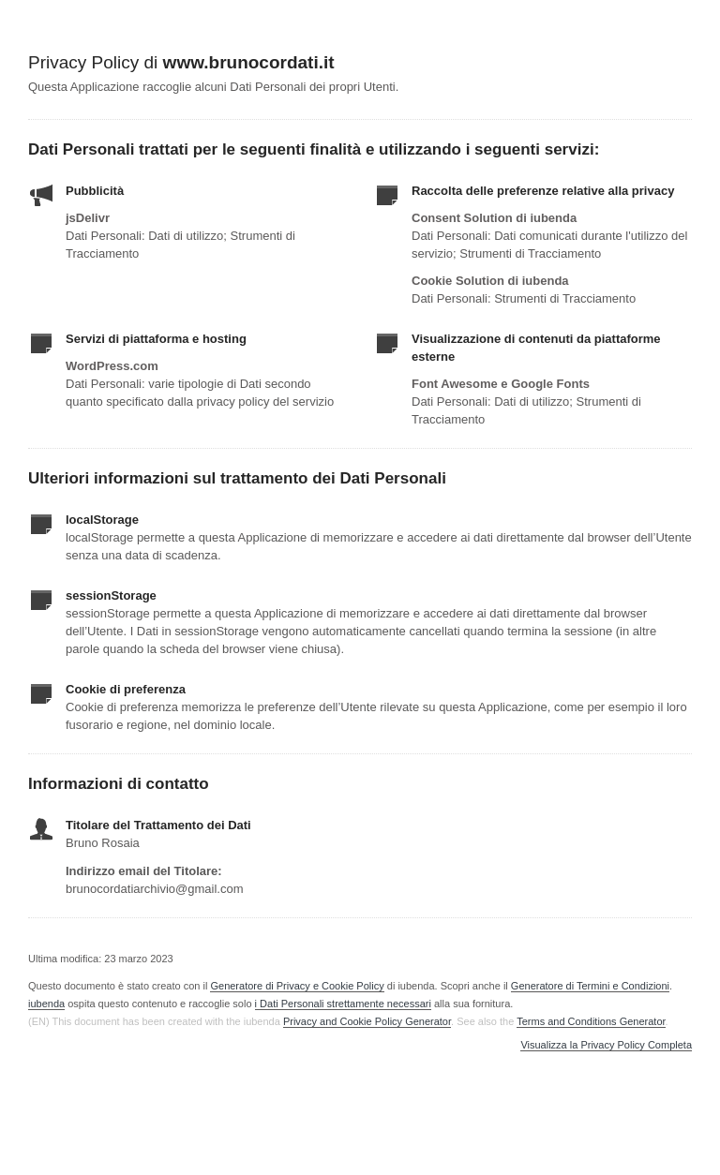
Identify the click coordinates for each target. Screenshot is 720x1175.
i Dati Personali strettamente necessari (343, 1003)
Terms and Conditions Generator (591, 1021)
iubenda (46, 1003)
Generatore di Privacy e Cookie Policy (296, 985)
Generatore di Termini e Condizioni (590, 985)
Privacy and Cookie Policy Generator (367, 1021)
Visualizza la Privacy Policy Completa (606, 1045)
